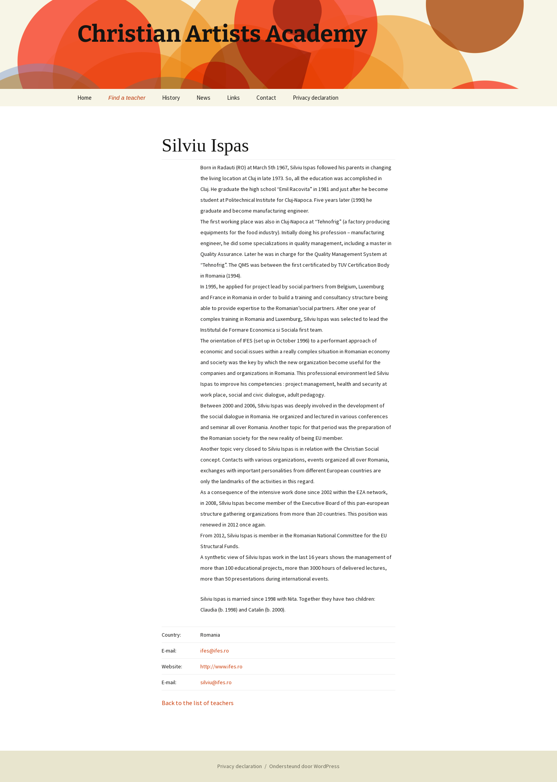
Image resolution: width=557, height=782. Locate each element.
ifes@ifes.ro (214, 650)
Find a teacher (126, 97)
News (203, 97)
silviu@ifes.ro (216, 682)
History (171, 97)
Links (233, 97)
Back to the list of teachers (198, 703)
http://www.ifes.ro (221, 666)
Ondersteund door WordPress (304, 766)
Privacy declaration (315, 97)
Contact (266, 97)
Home (84, 97)
